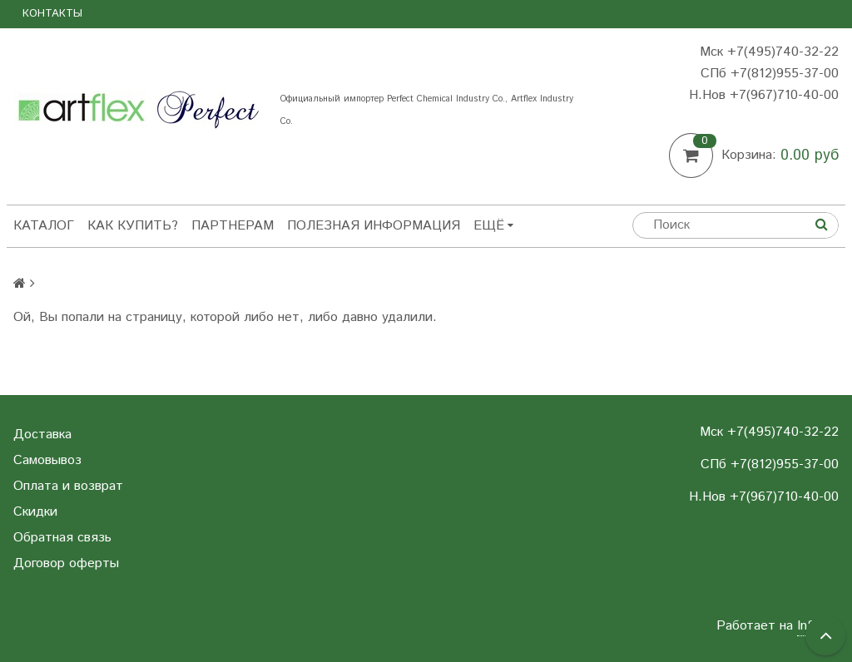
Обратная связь (62, 537)
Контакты (52, 14)
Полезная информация (373, 225)
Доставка (42, 434)
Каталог (43, 225)
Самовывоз (47, 460)
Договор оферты (66, 563)
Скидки (35, 511)
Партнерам (232, 225)
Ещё (493, 225)
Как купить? (132, 225)
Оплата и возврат (68, 486)
